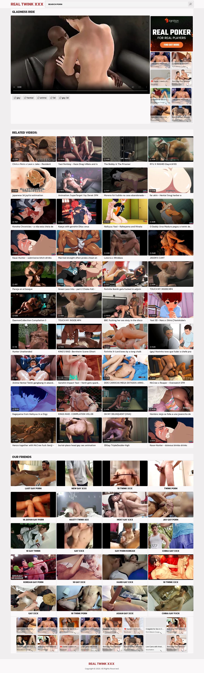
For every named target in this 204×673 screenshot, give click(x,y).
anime (43, 97)
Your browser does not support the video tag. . (80, 55)
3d (54, 97)
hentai (30, 97)
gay (18, 97)
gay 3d (65, 97)
